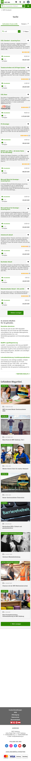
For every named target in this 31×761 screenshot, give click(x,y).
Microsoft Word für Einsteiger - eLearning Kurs (10, 180)
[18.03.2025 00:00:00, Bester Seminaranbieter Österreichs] (15, 516)
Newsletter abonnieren (8, 326)
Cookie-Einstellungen (15, 710)
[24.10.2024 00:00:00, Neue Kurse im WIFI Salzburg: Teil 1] (15, 439)
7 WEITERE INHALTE (23, 374)
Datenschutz (15, 717)
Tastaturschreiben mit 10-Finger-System (13, 67)
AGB (15, 712)
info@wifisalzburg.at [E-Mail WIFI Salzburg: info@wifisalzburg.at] (17, 736)
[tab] (10, 23)
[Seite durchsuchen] (13, 6)
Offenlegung (15, 715)
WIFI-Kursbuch (7, 10)
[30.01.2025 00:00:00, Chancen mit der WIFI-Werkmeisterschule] (15, 633)
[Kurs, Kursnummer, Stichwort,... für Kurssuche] (11, 31)
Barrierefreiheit (15, 719)
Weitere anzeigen (15, 312)
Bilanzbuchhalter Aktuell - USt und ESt (12, 289)
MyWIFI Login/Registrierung (9, 342)
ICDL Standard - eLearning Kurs (10, 40)
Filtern (26, 31)
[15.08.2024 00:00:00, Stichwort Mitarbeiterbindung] (15, 594)
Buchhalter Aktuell (6, 262)
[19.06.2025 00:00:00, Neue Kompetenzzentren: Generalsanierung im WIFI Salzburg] (15, 672)
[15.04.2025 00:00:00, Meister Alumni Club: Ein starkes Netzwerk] (15, 477)
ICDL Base (4, 94)
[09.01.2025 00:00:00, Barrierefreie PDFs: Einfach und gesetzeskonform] (15, 555)
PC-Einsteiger (5, 124)
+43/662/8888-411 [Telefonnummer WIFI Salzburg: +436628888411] (10, 734)
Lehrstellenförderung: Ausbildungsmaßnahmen (15, 357)
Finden (23, 6)
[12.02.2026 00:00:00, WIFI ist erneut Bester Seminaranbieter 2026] (15, 400)
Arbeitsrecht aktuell (7, 235)
